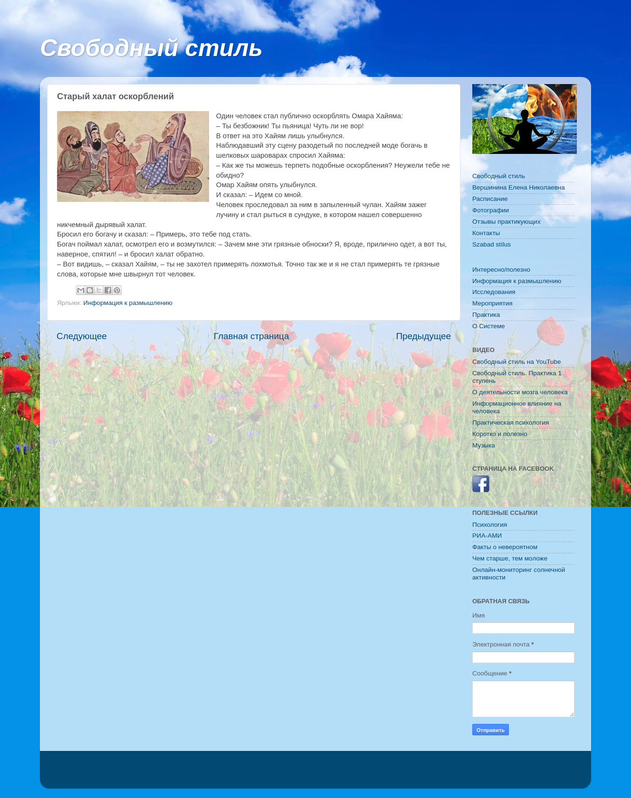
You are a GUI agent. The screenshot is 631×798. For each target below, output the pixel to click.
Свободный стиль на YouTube (516, 361)
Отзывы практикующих (506, 221)
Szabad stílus (491, 244)
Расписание (489, 198)
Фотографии (490, 210)
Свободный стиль (151, 48)
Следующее (82, 336)
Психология (489, 524)
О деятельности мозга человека (520, 392)
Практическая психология (510, 422)
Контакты (486, 233)
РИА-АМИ (487, 535)
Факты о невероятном (504, 547)
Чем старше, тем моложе (509, 558)
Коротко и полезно (499, 433)
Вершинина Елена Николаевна (518, 187)
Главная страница (251, 336)
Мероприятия (492, 303)
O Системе (488, 326)
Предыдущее (423, 336)
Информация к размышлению (127, 302)
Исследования (494, 291)
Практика (486, 314)
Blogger (436, 774)
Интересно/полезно (501, 269)
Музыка (483, 445)
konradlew (371, 774)
